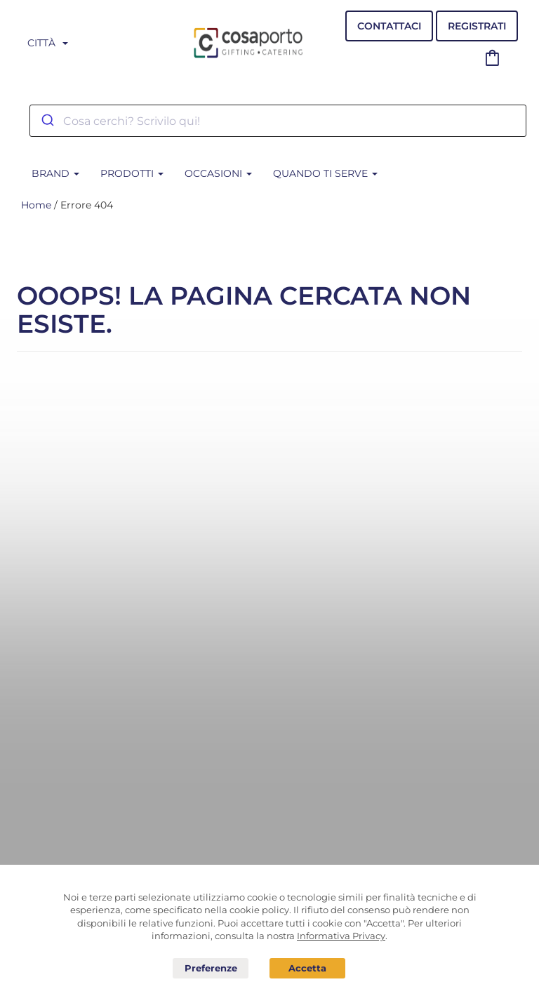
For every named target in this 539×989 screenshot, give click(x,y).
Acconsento (307, 968)
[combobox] (277, 121)
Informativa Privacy (341, 935)
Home (36, 205)
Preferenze (210, 968)
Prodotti (132, 173)
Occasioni (218, 173)
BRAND (55, 173)
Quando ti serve (325, 173)
